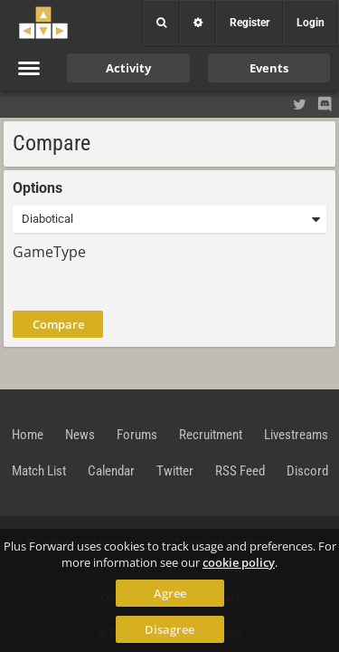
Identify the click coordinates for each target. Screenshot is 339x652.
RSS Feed (240, 471)
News (80, 435)
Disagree (169, 629)
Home (27, 435)
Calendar (111, 471)
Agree (170, 593)
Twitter (174, 471)
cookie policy (238, 562)
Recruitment (210, 435)
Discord (307, 471)
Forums (137, 435)
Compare (58, 324)
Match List (39, 471)
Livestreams (296, 435)
